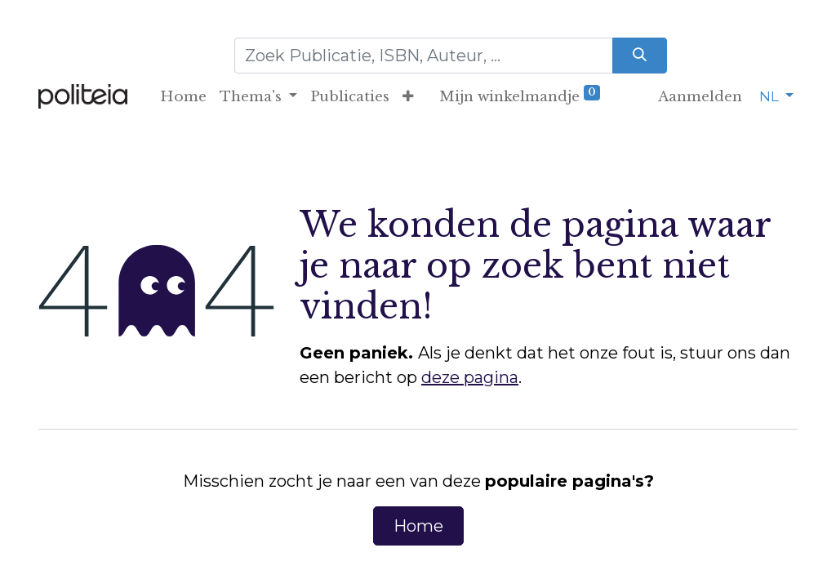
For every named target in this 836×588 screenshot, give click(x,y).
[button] (408, 97)
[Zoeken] (639, 56)
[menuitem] (183, 97)
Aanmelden (700, 96)
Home (418, 526)
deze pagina (469, 377)
